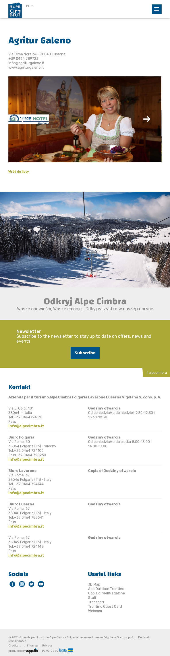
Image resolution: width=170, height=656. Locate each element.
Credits (13, 645)
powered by (57, 650)
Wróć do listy (18, 172)
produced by (23, 650)
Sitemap (32, 645)
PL (28, 6)
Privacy (47, 645)
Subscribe (85, 353)
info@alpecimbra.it (26, 426)
